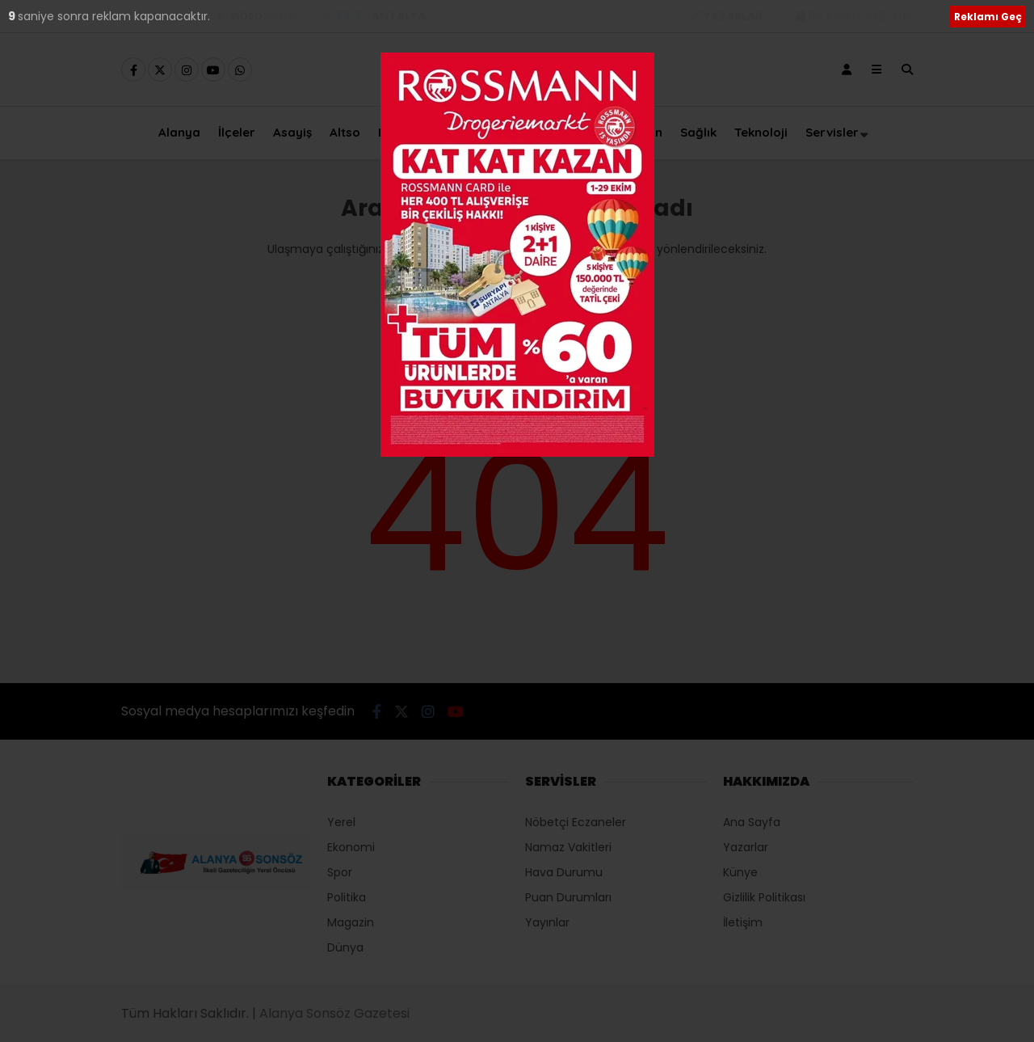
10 (15, 16)
